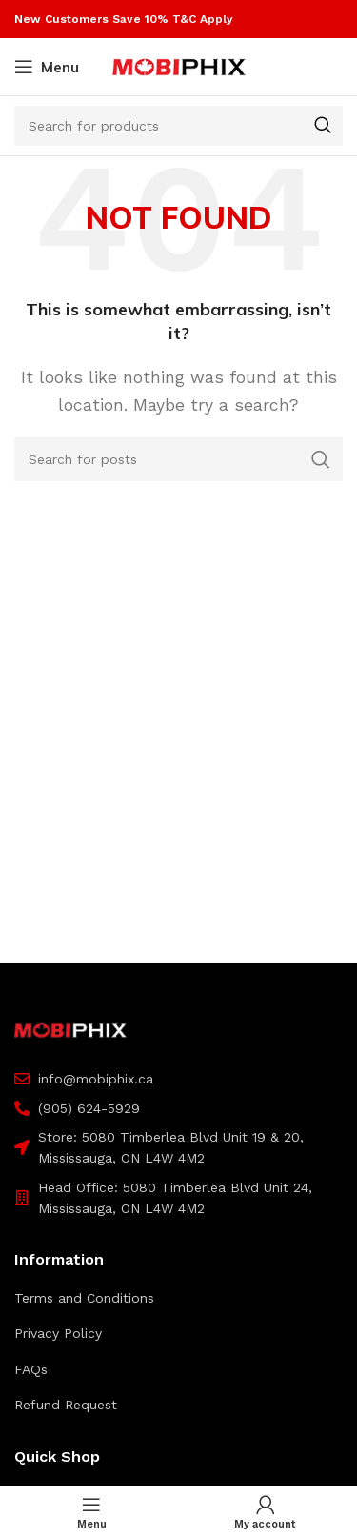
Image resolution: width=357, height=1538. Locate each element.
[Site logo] (179, 65)
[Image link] (70, 1029)
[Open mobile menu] (47, 67)
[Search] (178, 126)
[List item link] (178, 1297)
